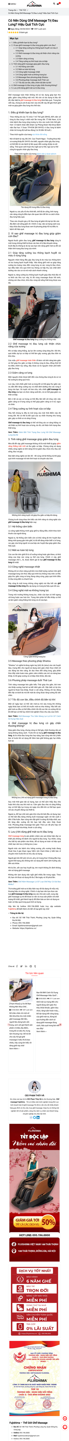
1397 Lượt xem (38, 29)
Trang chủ (12, 10)
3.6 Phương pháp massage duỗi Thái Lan (32, 80)
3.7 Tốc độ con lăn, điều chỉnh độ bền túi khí (33, 83)
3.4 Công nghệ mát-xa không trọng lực (31, 74)
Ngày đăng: (14, 29)
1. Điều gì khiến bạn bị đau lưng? (24, 42)
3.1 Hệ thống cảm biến (25, 66)
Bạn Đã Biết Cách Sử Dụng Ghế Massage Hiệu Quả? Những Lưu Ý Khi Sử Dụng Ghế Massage (47, 994)
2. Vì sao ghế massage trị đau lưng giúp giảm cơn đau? (33, 45)
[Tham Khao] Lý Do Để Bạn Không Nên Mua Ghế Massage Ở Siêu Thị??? (20, 1005)
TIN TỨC (22, 10)
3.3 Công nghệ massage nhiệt (28, 72)
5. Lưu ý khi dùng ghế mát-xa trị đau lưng (28, 88)
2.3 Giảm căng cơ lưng (25, 58)
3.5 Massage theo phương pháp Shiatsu (32, 77)
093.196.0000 (24, 1433)
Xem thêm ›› (14, 1048)
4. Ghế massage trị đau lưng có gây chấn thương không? (34, 85)
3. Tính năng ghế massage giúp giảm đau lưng (30, 64)
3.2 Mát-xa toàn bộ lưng (25, 69)
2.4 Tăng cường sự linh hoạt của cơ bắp (31, 61)
